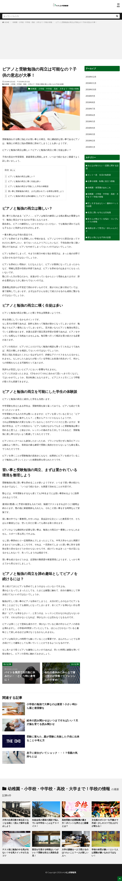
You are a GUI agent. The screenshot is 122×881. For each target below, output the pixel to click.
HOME (6, 22)
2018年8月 (90, 102)
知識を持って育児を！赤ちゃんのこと (102, 229)
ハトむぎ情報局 (69, 872)
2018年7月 (90, 108)
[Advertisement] (61, 41)
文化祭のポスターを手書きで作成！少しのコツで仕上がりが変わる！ (105, 823)
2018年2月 (90, 140)
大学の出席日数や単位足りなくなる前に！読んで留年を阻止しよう (15, 823)
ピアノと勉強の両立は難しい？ (20, 176)
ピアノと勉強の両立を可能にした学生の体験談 (26, 186)
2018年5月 (90, 121)
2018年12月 (91, 77)
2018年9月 (90, 96)
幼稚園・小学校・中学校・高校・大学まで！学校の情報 (32, 22)
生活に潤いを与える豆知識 (99, 212)
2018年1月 (90, 147)
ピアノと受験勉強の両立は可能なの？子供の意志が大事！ (76, 22)
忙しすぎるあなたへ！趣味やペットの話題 (102, 204)
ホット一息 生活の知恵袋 (99, 175)
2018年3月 (90, 134)
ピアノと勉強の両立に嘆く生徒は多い (23, 181)
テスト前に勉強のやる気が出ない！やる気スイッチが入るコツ (15, 852)
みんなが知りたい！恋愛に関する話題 (102, 167)
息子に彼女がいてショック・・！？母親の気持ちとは (52, 754)
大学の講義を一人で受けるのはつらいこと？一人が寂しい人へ (75, 852)
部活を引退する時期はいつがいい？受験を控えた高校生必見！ (45, 852)
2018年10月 (91, 89)
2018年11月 (91, 83)
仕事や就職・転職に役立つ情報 (101, 181)
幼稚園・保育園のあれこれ (99, 187)
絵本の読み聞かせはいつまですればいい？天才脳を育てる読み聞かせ (52, 722)
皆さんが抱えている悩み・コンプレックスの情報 (102, 220)
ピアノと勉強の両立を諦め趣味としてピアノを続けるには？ (32, 196)
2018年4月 (90, 128)
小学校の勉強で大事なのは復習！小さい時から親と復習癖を (52, 706)
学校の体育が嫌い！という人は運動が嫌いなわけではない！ (105, 852)
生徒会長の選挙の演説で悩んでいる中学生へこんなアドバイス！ (45, 823)
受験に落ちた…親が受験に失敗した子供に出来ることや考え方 (53, 738)
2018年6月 (90, 115)
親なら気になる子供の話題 (54, 84)
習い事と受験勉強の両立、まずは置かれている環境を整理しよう (34, 191)
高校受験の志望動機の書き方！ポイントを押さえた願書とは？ (75, 823)
